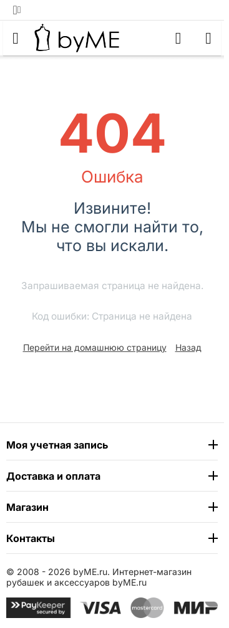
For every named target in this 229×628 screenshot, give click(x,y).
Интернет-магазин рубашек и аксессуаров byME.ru (99, 577)
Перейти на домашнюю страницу (95, 347)
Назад (188, 347)
